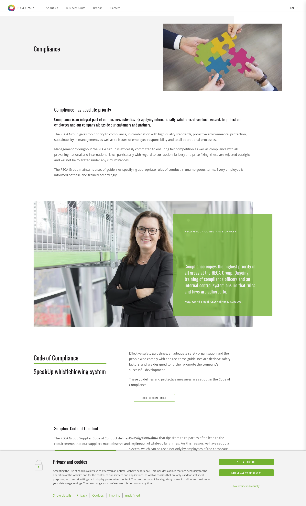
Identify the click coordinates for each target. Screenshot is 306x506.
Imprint (114, 495)
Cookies (98, 495)
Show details (62, 495)
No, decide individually (246, 486)
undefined (132, 495)
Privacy (82, 495)
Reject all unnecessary (246, 472)
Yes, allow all (246, 462)
